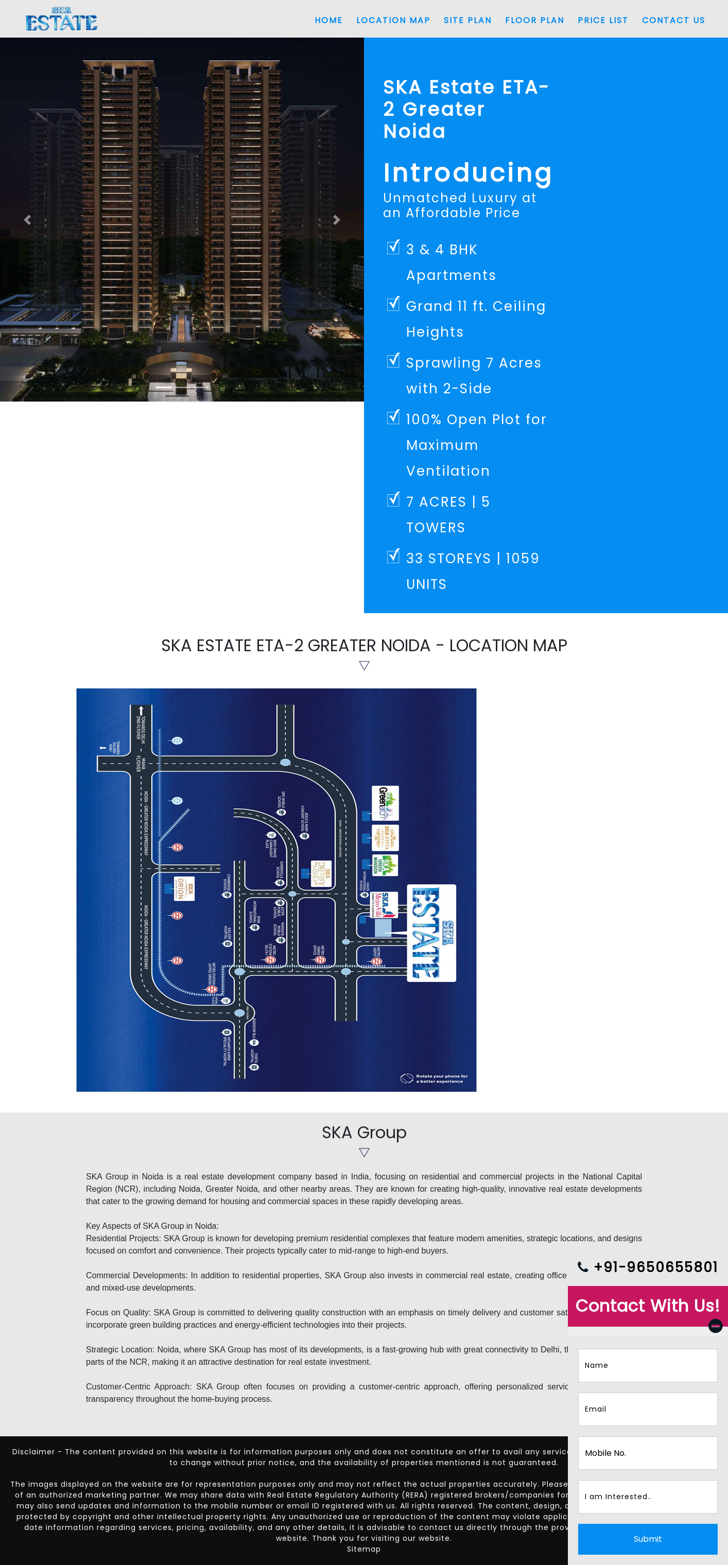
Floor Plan (534, 20)
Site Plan (468, 20)
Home (329, 20)
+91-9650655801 (648, 1267)
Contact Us (673, 20)
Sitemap (364, 1549)
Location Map (393, 20)
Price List (603, 20)
